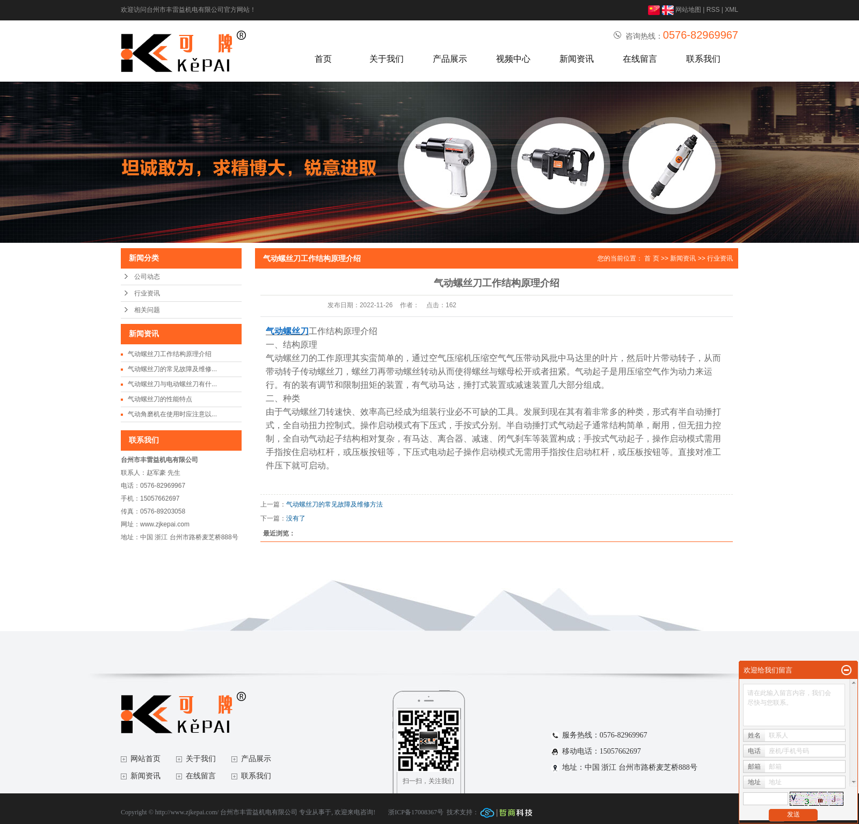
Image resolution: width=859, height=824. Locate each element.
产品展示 (450, 58)
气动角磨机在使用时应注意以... (172, 414)
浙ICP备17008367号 (415, 812)
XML (731, 9)
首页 (323, 58)
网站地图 (688, 9)
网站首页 (145, 759)
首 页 (651, 258)
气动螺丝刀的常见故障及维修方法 (334, 504)
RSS (713, 9)
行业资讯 (147, 293)
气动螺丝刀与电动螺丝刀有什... (172, 384)
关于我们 (386, 58)
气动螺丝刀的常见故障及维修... (172, 369)
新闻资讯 (576, 58)
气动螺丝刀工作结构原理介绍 (170, 354)
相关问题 (147, 310)
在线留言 (640, 58)
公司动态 (147, 276)
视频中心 (513, 58)
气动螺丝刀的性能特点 (160, 399)
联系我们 (703, 58)
